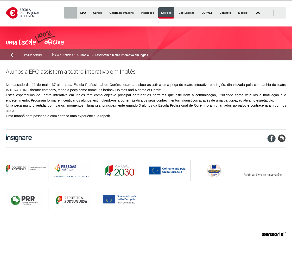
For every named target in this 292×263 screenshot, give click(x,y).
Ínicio (55, 55)
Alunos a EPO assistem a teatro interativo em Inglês (112, 55)
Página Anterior (33, 54)
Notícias (68, 55)
